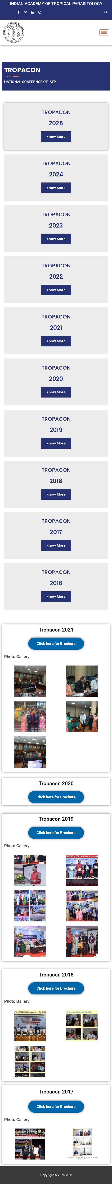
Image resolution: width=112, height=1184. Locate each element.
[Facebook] (18, 12)
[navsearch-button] (106, 12)
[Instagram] (40, 12)
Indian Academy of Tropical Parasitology (56, 3)
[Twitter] (25, 12)
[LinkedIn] (32, 12)
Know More (56, 136)
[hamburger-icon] (104, 32)
